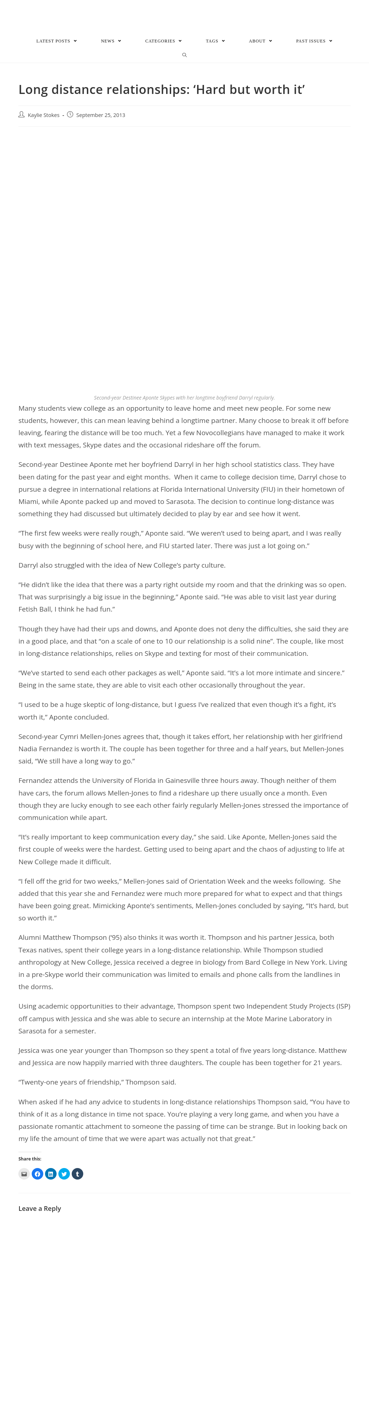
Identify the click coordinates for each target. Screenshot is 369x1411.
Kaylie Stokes (43, 115)
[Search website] (184, 55)
